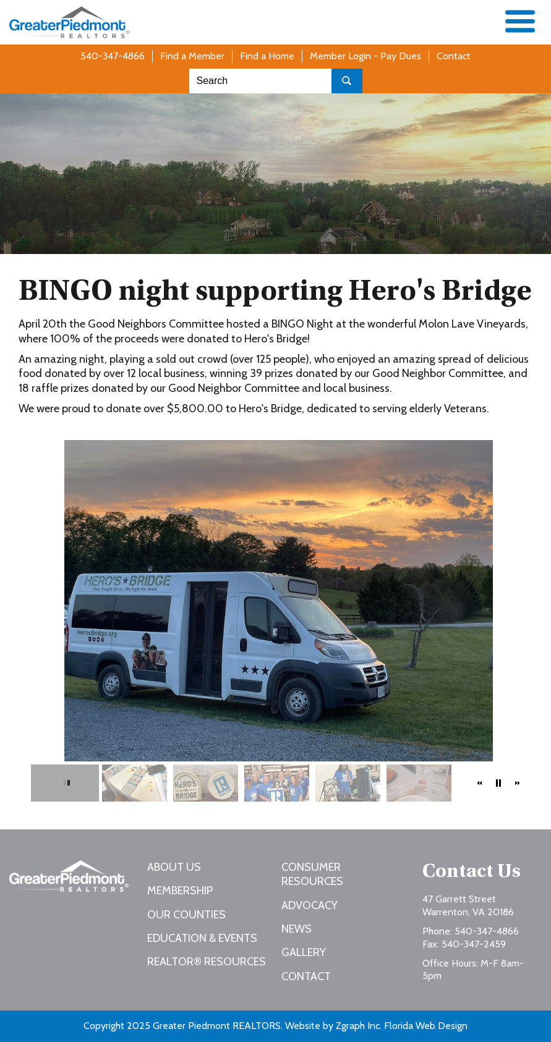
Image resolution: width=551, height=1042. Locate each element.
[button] (480, 783)
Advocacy (309, 905)
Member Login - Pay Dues (365, 56)
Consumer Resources (312, 874)
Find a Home (267, 56)
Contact (454, 56)
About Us (174, 867)
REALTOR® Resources (206, 961)
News (296, 929)
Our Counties (186, 914)
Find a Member (192, 56)
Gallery (303, 952)
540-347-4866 (112, 56)
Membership (180, 890)
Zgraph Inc (358, 1025)
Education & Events (202, 938)
